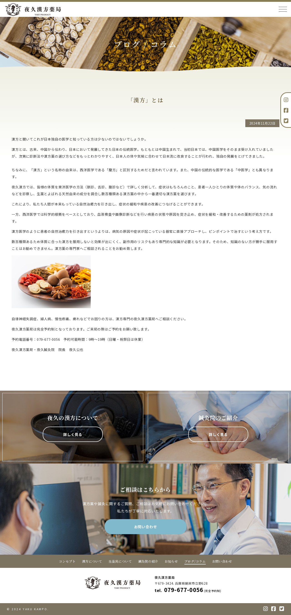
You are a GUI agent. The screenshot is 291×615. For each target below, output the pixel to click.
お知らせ (171, 561)
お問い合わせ (145, 526)
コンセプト (67, 561)
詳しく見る (72, 434)
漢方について (92, 561)
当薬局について (120, 561)
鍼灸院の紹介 (148, 561)
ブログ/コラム (195, 561)
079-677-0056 (188, 590)
